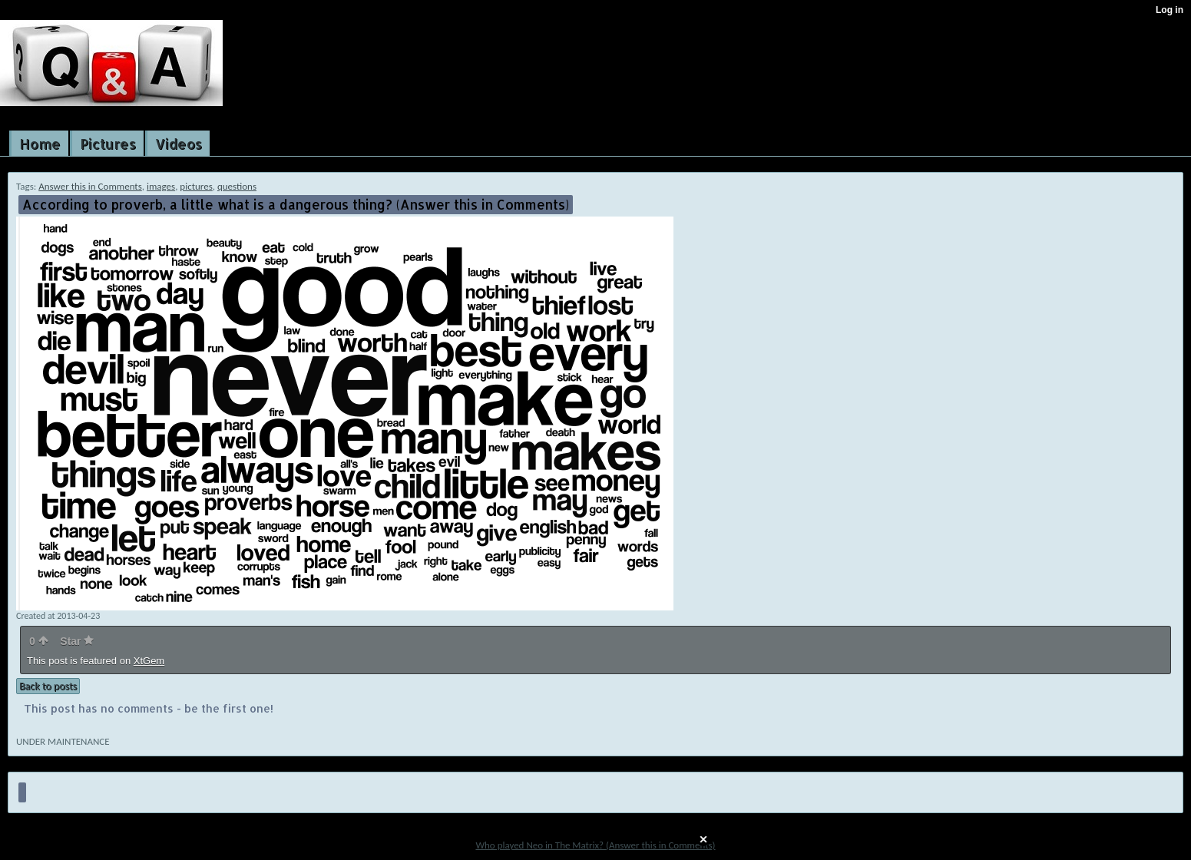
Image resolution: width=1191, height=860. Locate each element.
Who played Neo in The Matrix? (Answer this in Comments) (595, 845)
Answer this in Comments (90, 186)
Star (77, 641)
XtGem (149, 660)
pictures (196, 186)
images (161, 186)
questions (236, 186)
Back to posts (48, 686)
